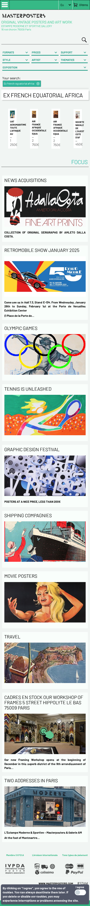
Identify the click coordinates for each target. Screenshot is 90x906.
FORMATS (8, 52)
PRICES (36, 52)
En (62, 5)
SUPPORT (66, 52)
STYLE (6, 59)
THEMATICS (67, 59)
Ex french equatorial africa (19, 83)
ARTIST (36, 59)
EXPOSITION (10, 67)
